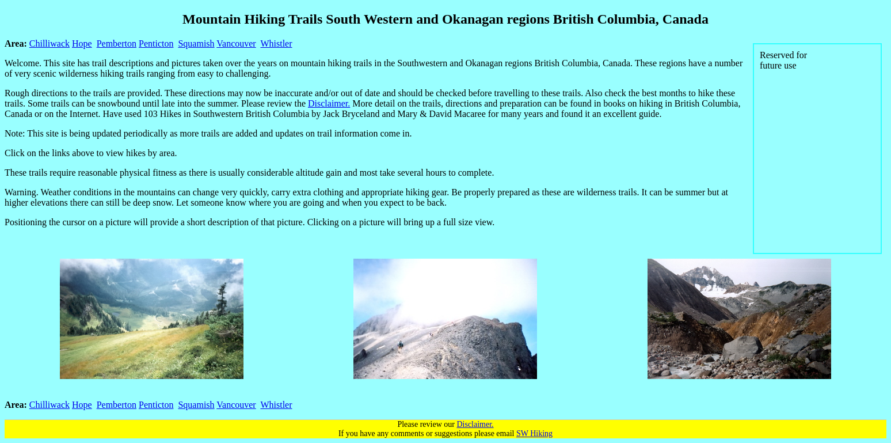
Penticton (156, 43)
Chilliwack (49, 43)
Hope (82, 43)
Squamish (196, 43)
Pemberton (116, 43)
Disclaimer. (329, 103)
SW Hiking (534, 433)
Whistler (276, 43)
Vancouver (236, 43)
